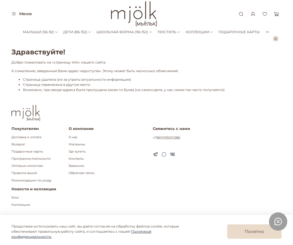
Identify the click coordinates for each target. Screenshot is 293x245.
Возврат (18, 144)
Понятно (254, 231)
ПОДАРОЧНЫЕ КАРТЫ (239, 32)
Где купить (77, 151)
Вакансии (76, 166)
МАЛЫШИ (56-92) (40, 32)
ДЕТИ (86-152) (77, 32)
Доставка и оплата (26, 137)
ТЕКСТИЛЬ (169, 32)
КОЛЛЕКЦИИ (199, 32)
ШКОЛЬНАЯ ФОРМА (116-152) (124, 32)
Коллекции (20, 205)
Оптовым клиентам (27, 166)
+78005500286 (166, 137)
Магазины (77, 144)
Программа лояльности (31, 159)
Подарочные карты (27, 151)
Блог (15, 197)
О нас (73, 137)
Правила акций (24, 173)
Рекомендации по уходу (31, 180)
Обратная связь (81, 173)
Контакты (76, 159)
